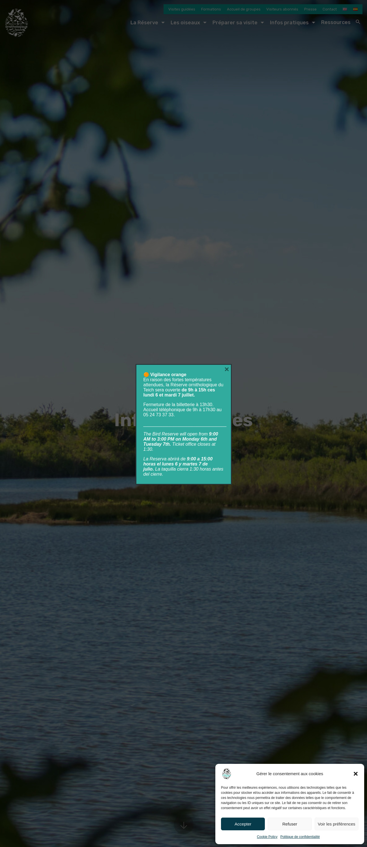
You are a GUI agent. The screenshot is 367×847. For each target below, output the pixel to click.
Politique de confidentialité (300, 837)
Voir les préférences (336, 824)
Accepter (243, 824)
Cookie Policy (267, 837)
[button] (356, 774)
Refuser (289, 824)
